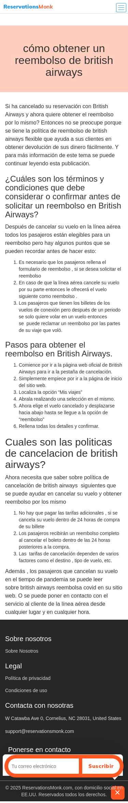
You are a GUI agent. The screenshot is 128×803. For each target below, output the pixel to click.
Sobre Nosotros (21, 651)
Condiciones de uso (26, 690)
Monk (28, 6)
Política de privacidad (28, 678)
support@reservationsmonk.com (39, 731)
